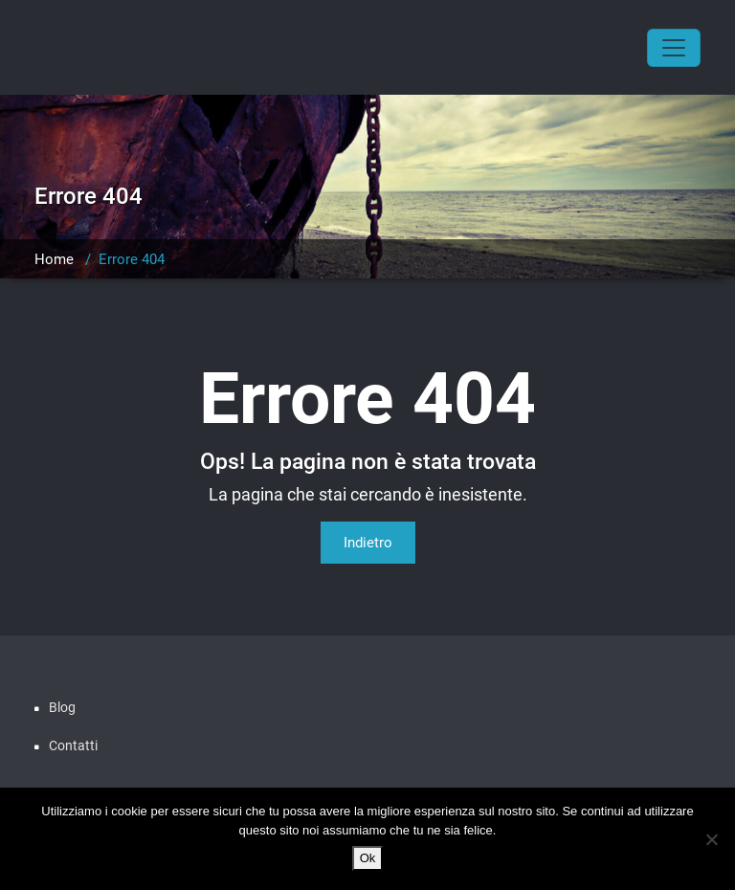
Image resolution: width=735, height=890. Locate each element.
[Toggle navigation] (674, 48)
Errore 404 (132, 259)
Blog (62, 707)
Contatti (73, 745)
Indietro (368, 542)
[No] (711, 839)
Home (54, 259)
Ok (368, 858)
